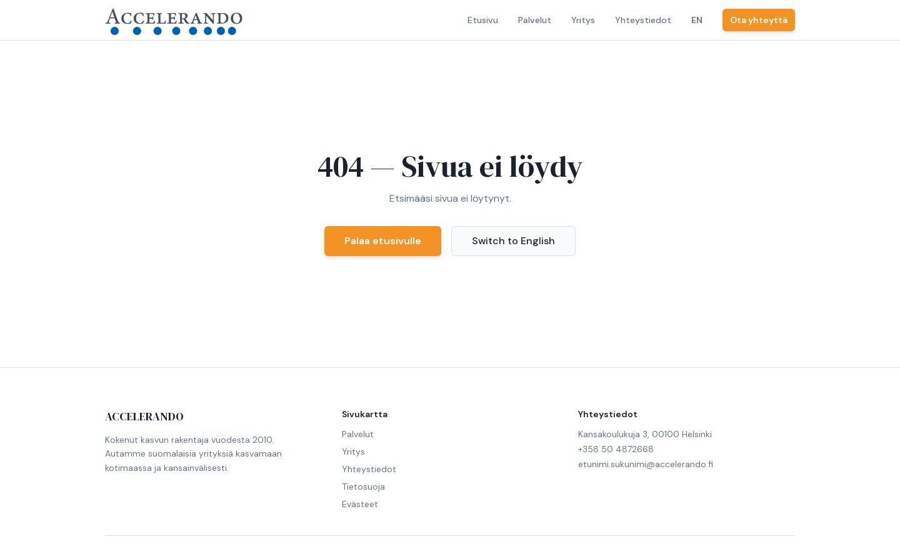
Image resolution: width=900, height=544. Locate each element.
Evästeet (360, 504)
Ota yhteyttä (759, 20)
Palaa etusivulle (382, 240)
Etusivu (483, 20)
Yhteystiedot (643, 20)
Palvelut (534, 20)
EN (696, 20)
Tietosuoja (363, 486)
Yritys (583, 20)
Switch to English (513, 240)
